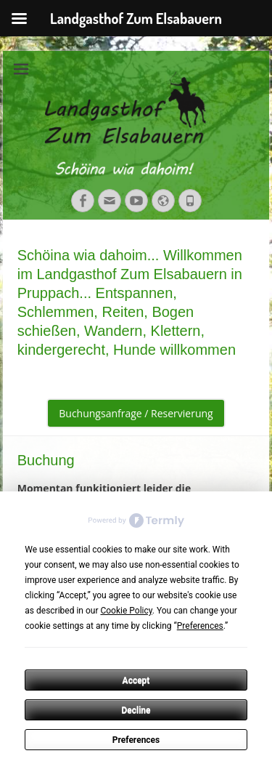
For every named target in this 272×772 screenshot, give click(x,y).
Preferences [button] (200, 626)
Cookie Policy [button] (126, 611)
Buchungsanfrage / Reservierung (136, 413)
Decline (135, 710)
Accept (136, 680)
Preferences (136, 740)
